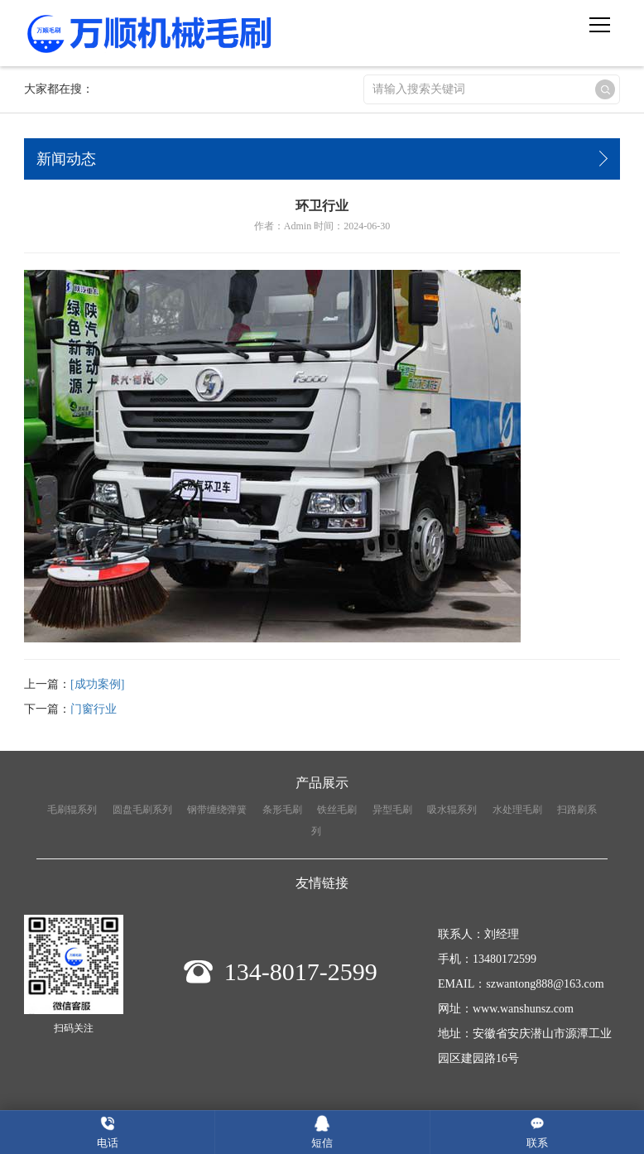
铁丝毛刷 (337, 809)
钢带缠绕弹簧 (217, 809)
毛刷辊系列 (72, 809)
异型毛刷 (392, 809)
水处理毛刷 (517, 809)
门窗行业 (93, 709)
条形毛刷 (282, 809)
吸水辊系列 (452, 809)
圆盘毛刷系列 (142, 809)
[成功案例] (97, 684)
